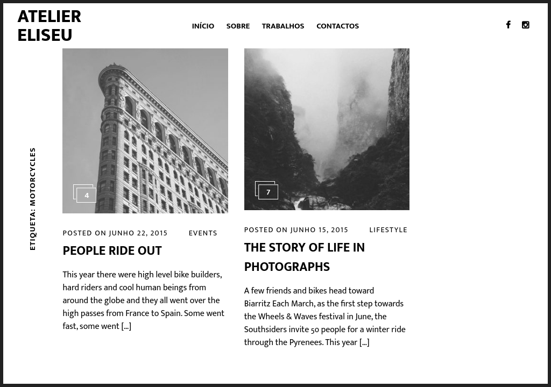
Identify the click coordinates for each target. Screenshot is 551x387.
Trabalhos (283, 26)
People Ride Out (111, 251)
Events (203, 233)
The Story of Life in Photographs (304, 257)
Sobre (238, 26)
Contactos (337, 26)
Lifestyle (389, 230)
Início (203, 26)
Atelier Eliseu (49, 25)
